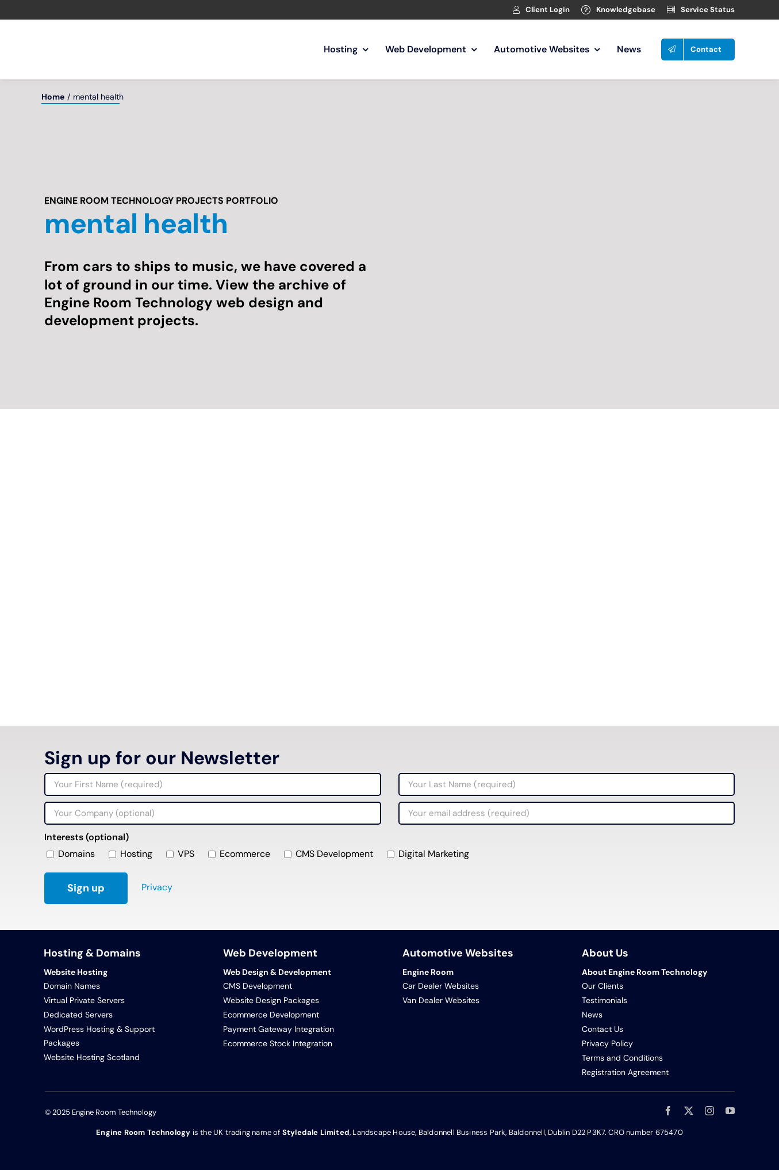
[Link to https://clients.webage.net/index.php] (516, 10)
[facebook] (668, 1110)
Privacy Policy (607, 1043)
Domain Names (72, 986)
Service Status (708, 9)
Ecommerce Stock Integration (277, 1043)
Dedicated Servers (78, 1014)
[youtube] (730, 1110)
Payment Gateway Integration (278, 1029)
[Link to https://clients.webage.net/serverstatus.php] (671, 10)
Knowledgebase (625, 9)
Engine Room (428, 972)
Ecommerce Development (271, 1014)
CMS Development (257, 986)
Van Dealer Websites (440, 1000)
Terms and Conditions (622, 1058)
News (592, 1014)
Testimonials (604, 1000)
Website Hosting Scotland (92, 1057)
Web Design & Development (277, 972)
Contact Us (602, 1029)
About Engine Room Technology (644, 972)
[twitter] (688, 1110)
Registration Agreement (625, 1072)
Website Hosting (76, 972)
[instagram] (709, 1110)
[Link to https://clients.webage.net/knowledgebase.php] (585, 9)
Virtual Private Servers (84, 1000)
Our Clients (602, 986)
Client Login (547, 9)
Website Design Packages (271, 1000)
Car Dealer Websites (440, 986)
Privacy (156, 887)
